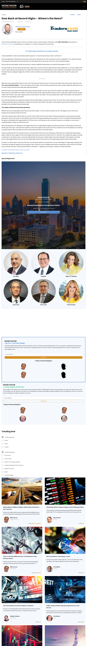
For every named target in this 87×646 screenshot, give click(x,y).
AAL (33, 523)
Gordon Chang (16, 304)
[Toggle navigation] (84, 6)
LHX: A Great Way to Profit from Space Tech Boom (18, 605)
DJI (30, 21)
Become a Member (11, 1)
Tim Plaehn (56, 616)
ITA (38, 572)
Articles (6, 440)
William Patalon (15, 616)
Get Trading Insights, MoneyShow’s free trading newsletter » (42, 51)
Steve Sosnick (43, 304)
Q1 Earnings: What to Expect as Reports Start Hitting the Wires (65, 507)
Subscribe (43, 357)
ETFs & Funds (7, 455)
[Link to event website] (43, 205)
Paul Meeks (43, 276)
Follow (21, 29)
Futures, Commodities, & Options (12, 462)
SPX (83, 523)
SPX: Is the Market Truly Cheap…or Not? (58, 556)
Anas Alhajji (16, 276)
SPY (40, 523)
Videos (6, 443)
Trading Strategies (8, 475)
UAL (38, 523)
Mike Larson (13, 517)
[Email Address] (43, 354)
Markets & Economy (9, 468)
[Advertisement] (43, 322)
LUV (36, 523)
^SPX (83, 572)
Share (72, 14)
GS (34, 523)
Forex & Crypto (7, 458)
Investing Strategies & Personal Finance (13, 465)
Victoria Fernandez (71, 304)
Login (3, 1)
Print (79, 14)
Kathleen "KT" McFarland (71, 276)
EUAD (36, 572)
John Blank (56, 567)
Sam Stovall (56, 517)
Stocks (6, 472)
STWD (82, 622)
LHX (40, 622)
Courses (6, 447)
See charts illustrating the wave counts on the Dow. (16, 150)
